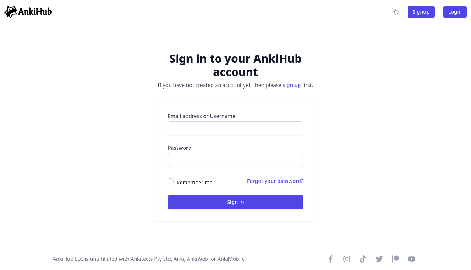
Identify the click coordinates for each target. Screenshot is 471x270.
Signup (420, 11)
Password (179, 147)
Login (455, 11)
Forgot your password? (275, 180)
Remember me (195, 182)
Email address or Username (202, 116)
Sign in (235, 201)
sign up (292, 85)
